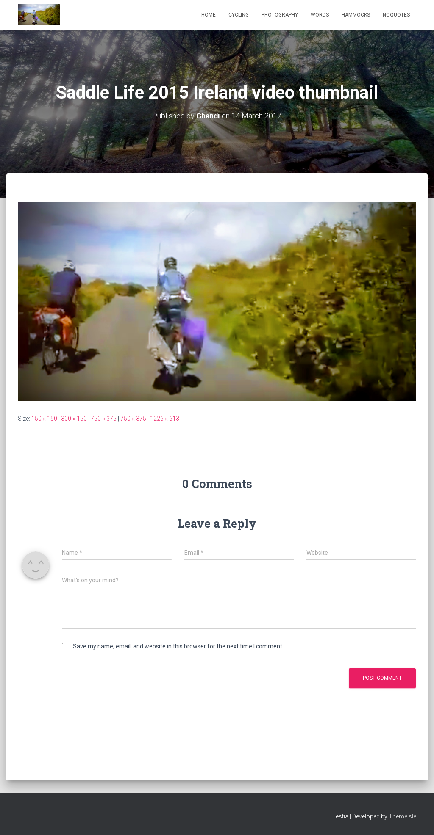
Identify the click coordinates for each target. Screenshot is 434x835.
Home (208, 15)
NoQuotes (396, 15)
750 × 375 (104, 418)
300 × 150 (74, 418)
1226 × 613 (164, 418)
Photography (280, 15)
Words (320, 15)
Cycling (238, 15)
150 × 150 (44, 418)
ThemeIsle (402, 816)
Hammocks (356, 15)
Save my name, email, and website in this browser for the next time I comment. (178, 646)
